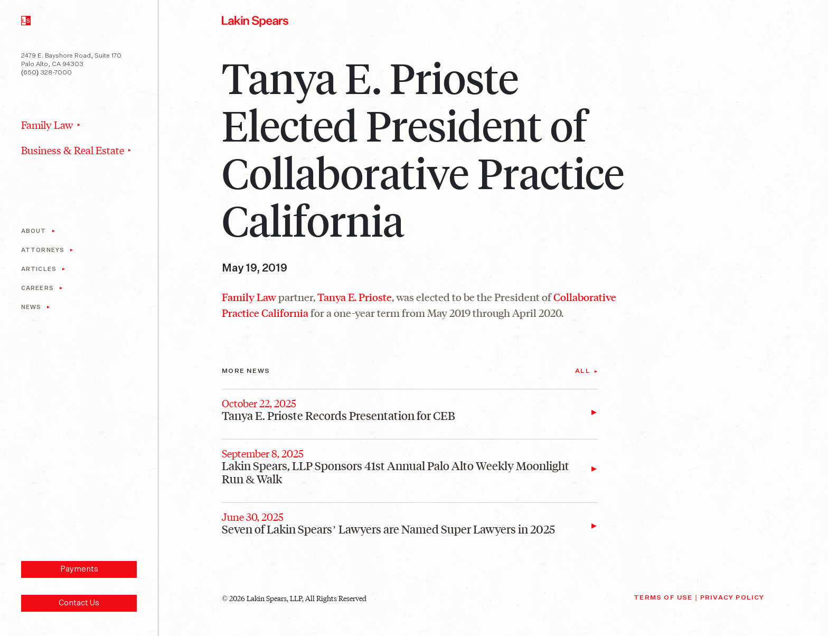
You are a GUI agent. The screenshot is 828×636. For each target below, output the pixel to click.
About (33, 231)
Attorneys (42, 250)
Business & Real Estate (72, 150)
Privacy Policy (732, 598)
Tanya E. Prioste (354, 297)
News (31, 307)
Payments (79, 569)
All (582, 371)
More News (246, 371)
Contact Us (79, 603)
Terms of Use (663, 598)
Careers (37, 288)
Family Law (47, 125)
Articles (39, 269)
